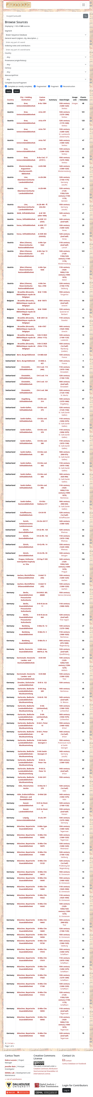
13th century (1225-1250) (64, 660)
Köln (64, 791)
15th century (64, 204)
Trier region (64, 620)
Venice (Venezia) (64, 595)
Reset (16, 91)
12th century (64, 530)
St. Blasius (64, 702)
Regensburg (64, 645)
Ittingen (64, 555)
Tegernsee (64, 831)
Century (8, 68)
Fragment (55, 86)
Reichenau (64, 498)
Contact (66, 1060)
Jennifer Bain (10, 1066)
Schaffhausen (64, 517)
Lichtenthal (64, 711)
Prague (64, 572)
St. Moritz (64, 395)
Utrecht (64, 305)
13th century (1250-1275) (64, 665)
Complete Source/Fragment (16, 83)
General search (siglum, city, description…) (21, 38)
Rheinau (64, 532)
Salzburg (64, 288)
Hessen (64, 814)
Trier (64, 679)
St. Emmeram (64, 874)
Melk (64, 215)
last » (13, 1043)
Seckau (64, 108)
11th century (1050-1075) (64, 274)
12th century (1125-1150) (64, 190)
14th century (64, 213)
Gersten (64, 201)
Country (8, 53)
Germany (64, 823)
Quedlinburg (64, 654)
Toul (64, 925)
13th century (64, 309)
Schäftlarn (64, 954)
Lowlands (64, 340)
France (64, 357)
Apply (8, 91)
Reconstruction (69, 86)
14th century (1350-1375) (64, 566)
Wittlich (64, 670)
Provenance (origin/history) (15, 60)
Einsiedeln (64, 372)
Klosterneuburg (64, 171)
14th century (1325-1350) (64, 561)
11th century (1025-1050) (64, 269)
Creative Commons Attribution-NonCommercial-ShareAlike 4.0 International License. (46, 1071)
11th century (64, 318)
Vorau (64, 230)
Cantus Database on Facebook (74, 1063)
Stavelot (64, 320)
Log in (66, 1090)
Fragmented (41, 86)
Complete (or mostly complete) (20, 86)
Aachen (64, 580)
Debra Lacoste (11, 1060)
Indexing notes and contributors (17, 45)
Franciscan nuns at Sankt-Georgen (64, 745)
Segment (8, 31)
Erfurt (64, 728)
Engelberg (64, 404)
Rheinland (64, 848)
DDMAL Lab (9, 1073)
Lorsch (64, 247)
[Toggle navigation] (83, 4)
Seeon (64, 280)
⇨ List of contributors (13, 1079)
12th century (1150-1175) (64, 196)
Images (75, 103)
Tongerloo (64, 294)
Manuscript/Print (11, 75)
